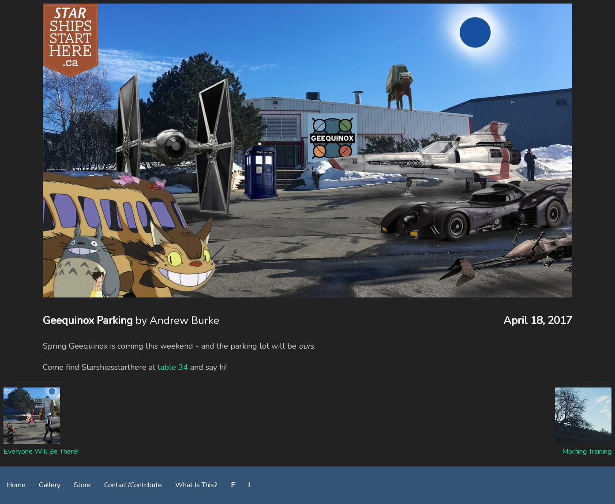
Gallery (49, 485)
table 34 (173, 367)
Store (82, 485)
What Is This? (196, 485)
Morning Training (586, 451)
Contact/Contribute (133, 485)
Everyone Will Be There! (41, 451)
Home (16, 485)
